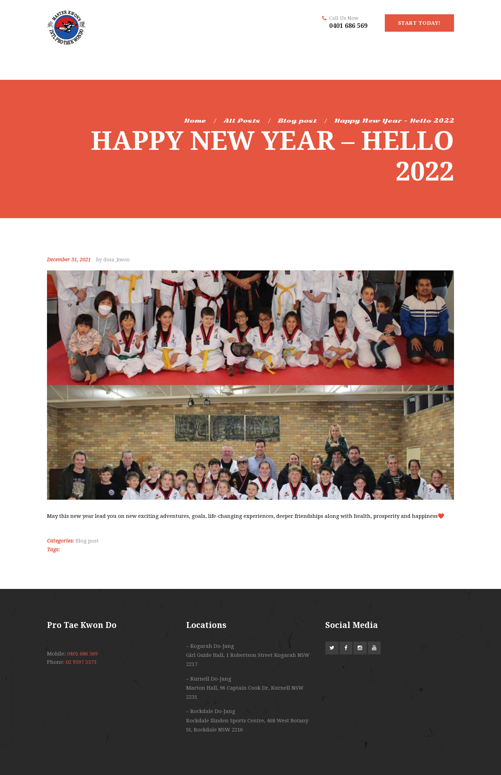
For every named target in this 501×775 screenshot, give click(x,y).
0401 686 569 (348, 25)
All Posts (242, 120)
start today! (419, 23)
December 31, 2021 (69, 259)
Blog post (297, 120)
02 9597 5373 (81, 662)
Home (195, 120)
